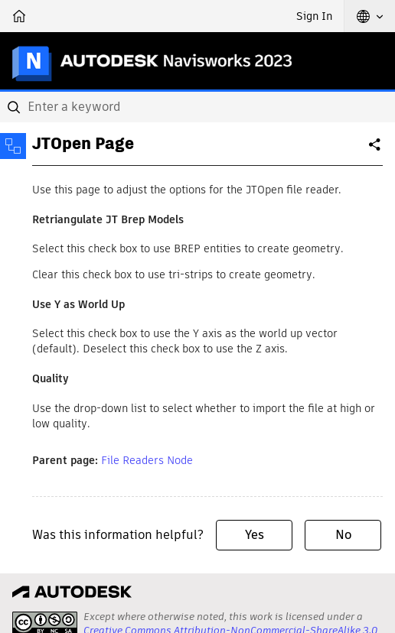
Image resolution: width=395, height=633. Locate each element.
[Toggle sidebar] (13, 146)
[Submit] (15, 107)
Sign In (314, 16)
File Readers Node (147, 460)
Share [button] (376, 150)
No (343, 535)
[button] (369, 16)
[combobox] (197, 107)
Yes (254, 535)
